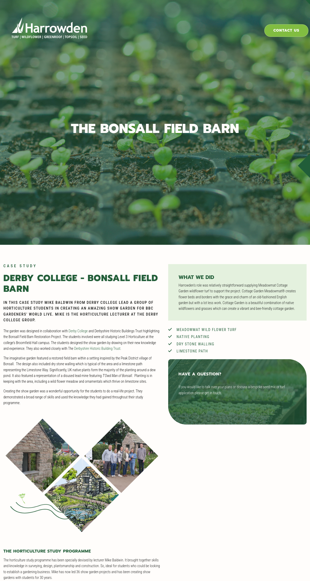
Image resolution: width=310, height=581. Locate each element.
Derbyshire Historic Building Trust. (143, 336)
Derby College (74, 324)
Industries (171, 22)
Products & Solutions (119, 22)
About (249, 22)
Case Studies (213, 22)
